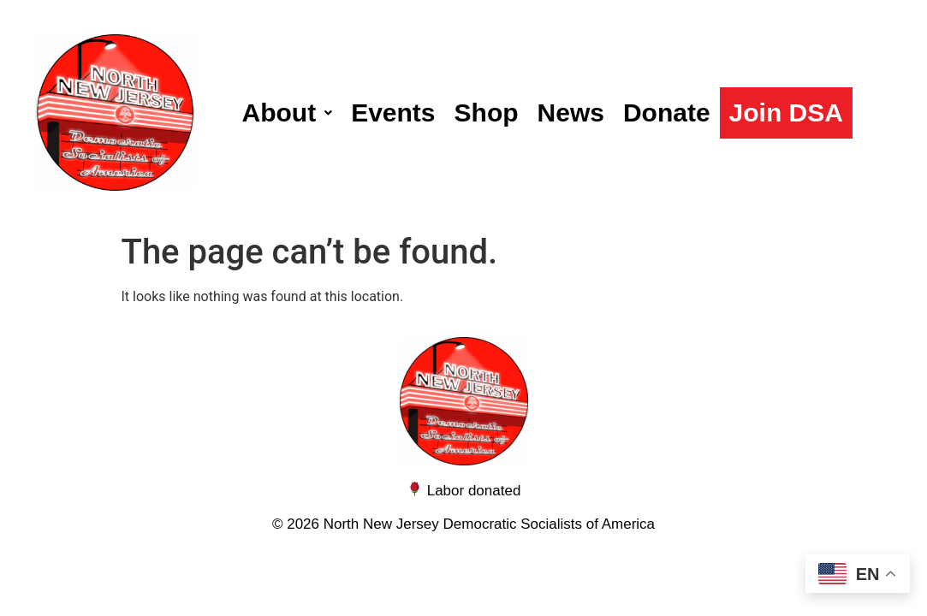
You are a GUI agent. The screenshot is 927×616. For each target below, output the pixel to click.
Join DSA (786, 112)
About (287, 112)
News (571, 112)
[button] (287, 113)
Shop (487, 112)
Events (393, 112)
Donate (666, 112)
